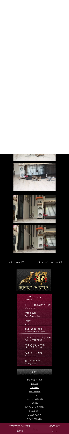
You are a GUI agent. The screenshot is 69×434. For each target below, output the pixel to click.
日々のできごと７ (34, 415)
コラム (34, 395)
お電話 (20, 431)
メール (54, 431)
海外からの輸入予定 (34, 419)
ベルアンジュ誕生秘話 (34, 399)
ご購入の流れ (54, 425)
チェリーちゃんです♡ (15, 262)
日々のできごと (34, 411)
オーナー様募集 (34, 391)
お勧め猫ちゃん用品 (34, 380)
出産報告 (34, 403)
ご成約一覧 (34, 388)
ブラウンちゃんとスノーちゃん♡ (49, 262)
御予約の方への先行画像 (34, 407)
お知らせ (34, 384)
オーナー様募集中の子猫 (20, 425)
